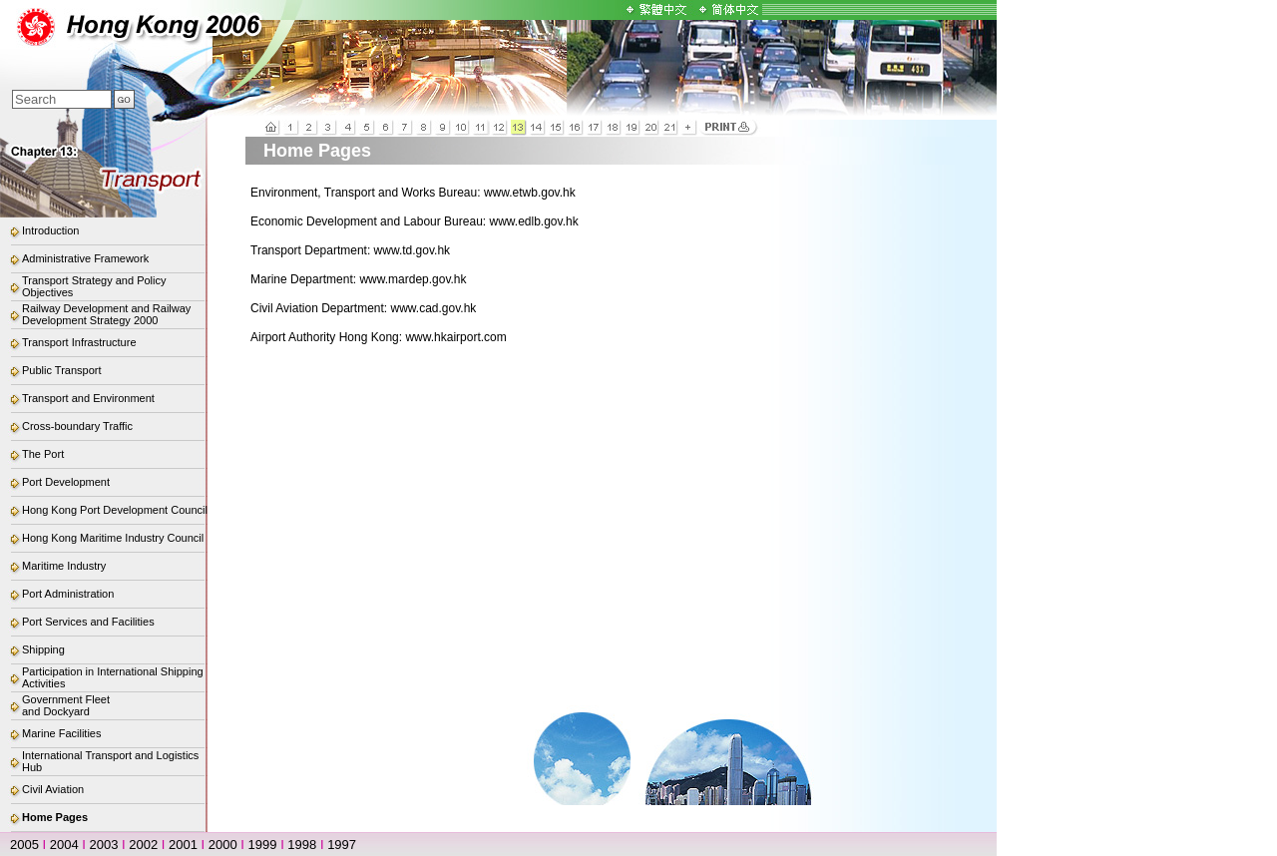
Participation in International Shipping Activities (113, 677)
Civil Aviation (53, 789)
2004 (64, 844)
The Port (43, 454)
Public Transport (61, 370)
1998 (301, 844)
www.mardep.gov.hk (412, 279)
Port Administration (68, 594)
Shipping (43, 649)
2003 (104, 844)
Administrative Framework (85, 258)
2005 (24, 844)
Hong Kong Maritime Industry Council (113, 538)
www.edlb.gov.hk (533, 221)
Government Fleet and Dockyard (66, 705)
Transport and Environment (88, 398)
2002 (143, 844)
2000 (223, 844)
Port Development (66, 482)
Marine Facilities (61, 733)
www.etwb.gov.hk (530, 193)
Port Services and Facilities (88, 622)
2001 (183, 844)
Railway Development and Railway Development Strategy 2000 (106, 314)
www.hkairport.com (455, 337)
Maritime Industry (64, 566)
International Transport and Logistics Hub (110, 761)
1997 (341, 844)
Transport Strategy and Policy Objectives (94, 286)
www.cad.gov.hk (434, 308)
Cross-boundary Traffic (77, 426)
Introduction (50, 230)
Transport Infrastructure (79, 342)
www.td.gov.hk (412, 250)
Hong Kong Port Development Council (115, 510)
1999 (262, 844)
